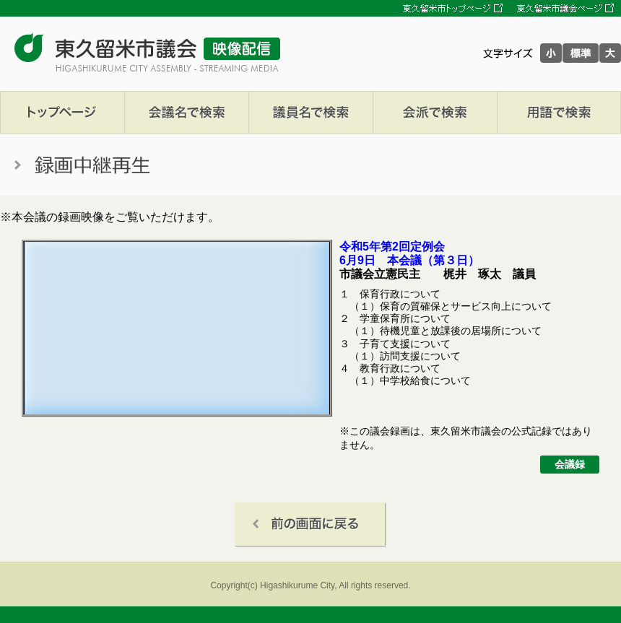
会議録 (570, 464)
